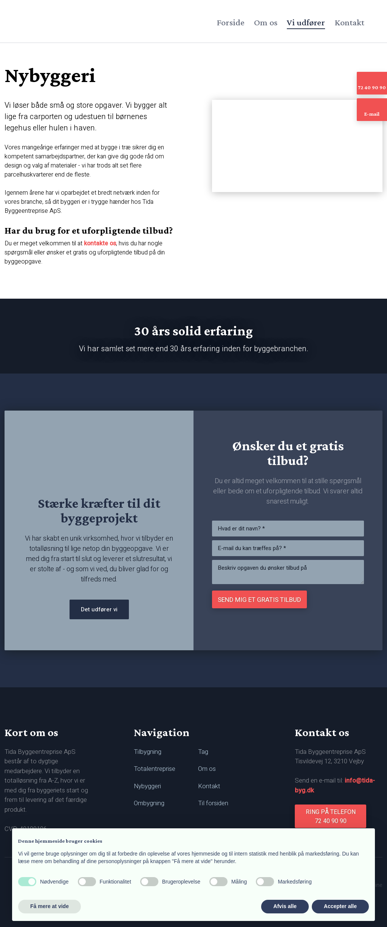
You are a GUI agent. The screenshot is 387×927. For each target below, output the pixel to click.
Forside (231, 22)
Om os (265, 22)
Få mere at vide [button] (49, 906)
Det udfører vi (99, 609)
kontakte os (100, 243)
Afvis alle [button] (284, 906)
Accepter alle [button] (340, 906)
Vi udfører (306, 22)
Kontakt (349, 22)
